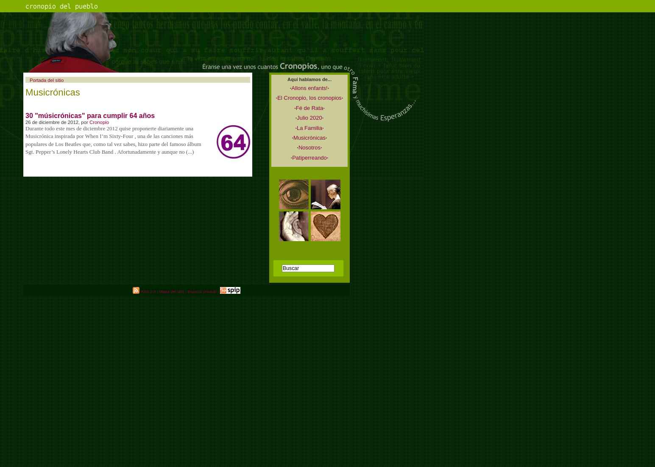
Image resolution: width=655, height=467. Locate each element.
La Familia (309, 128)
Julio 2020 (309, 118)
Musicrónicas (309, 138)
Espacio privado (202, 291)
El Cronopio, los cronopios (309, 98)
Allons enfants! (309, 88)
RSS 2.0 (144, 291)
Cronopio (99, 122)
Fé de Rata (309, 108)
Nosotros (309, 147)
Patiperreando (310, 158)
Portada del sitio (47, 80)
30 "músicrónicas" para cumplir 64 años (90, 115)
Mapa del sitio (171, 291)
